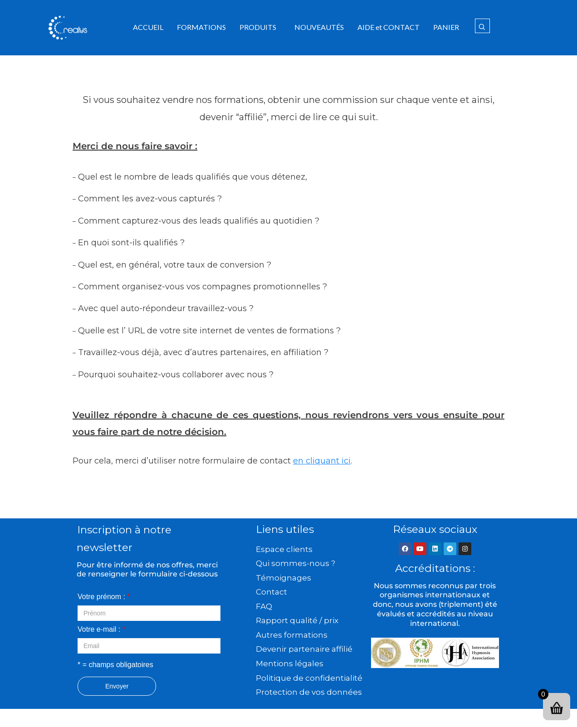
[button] (260, 27)
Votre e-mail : (101, 629)
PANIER (446, 27)
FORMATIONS (201, 27)
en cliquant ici (322, 461)
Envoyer (116, 686)
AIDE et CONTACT (388, 27)
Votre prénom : (104, 596)
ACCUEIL (148, 27)
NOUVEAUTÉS (319, 27)
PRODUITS (258, 27)
